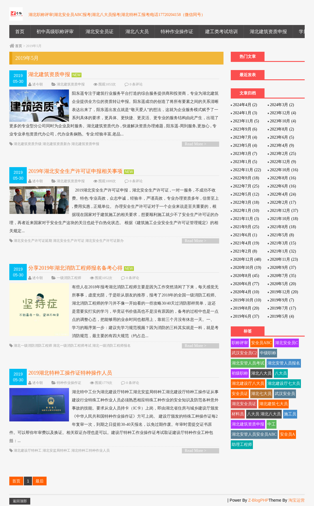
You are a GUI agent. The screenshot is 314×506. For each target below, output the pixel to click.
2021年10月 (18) (284, 219)
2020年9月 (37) (283, 267)
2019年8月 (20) (246, 308)
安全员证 (240, 393)
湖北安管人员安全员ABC (254, 434)
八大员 (281, 373)
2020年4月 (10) (246, 292)
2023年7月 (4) (245, 137)
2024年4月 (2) (245, 105)
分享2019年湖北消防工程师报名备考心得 (75, 268)
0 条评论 (136, 84)
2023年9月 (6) (245, 129)
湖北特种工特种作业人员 (90, 450)
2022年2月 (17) (283, 202)
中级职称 (268, 353)
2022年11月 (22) (247, 170)
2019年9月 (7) (282, 300)
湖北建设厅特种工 (28, 450)
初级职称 (240, 373)
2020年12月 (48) (247, 259)
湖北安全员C (286, 343)
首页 (19, 31)
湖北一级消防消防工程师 (33, 346)
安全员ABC (261, 343)
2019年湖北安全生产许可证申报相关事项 (75, 171)
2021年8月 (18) (283, 227)
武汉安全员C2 (244, 353)
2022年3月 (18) (246, 202)
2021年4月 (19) (246, 243)
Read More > (195, 144)
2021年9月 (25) (246, 227)
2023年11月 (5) (246, 121)
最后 (40, 481)
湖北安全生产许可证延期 (33, 241)
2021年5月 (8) (282, 235)
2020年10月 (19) (247, 267)
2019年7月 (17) (283, 308)
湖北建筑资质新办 (56, 144)
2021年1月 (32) (283, 251)
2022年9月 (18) (246, 178)
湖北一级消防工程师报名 (111, 346)
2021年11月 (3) (246, 219)
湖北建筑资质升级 (28, 144)
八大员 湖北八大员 (264, 414)
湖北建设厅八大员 (248, 383)
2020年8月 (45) (246, 275)
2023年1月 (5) (245, 162)
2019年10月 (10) (247, 300)
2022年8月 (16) (283, 178)
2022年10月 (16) (284, 170)
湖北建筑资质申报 (268, 31)
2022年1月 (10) (246, 210)
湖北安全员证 (99, 31)
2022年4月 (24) (283, 194)
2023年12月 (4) (283, 113)
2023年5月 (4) (245, 145)
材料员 (238, 414)
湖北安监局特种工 (56, 450)
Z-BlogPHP (258, 500)
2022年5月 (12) (246, 194)
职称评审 (240, 343)
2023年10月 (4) (283, 121)
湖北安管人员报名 (283, 363)
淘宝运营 (296, 500)
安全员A (287, 434)
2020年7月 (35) (283, 275)
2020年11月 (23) (284, 259)
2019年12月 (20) (284, 292)
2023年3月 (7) (245, 153)
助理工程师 (242, 444)
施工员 (290, 414)
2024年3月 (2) (282, 105)
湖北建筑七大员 (273, 404)
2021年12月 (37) (284, 210)
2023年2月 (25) (283, 153)
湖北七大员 (261, 393)
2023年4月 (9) (282, 145)
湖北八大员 (137, 31)
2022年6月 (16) (283, 186)
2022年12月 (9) (283, 162)
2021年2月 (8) (245, 251)
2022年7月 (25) (246, 186)
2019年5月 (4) (282, 316)
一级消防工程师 (69, 278)
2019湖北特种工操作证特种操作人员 (70, 373)
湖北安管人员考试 (248, 363)
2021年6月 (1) (245, 235)
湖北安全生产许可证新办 (104, 241)
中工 (271, 424)
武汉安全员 (285, 393)
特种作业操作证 (177, 31)
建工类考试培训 (221, 31)
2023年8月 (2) (282, 129)
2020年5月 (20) (283, 284)
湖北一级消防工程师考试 (72, 346)
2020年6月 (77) (246, 284)
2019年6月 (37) (246, 316)
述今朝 (37, 84)
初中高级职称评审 (55, 31)
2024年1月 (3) (245, 113)
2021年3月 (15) (283, 243)
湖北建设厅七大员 (283, 383)
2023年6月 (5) (282, 137)
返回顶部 (20, 501)
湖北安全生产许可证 (68, 241)
